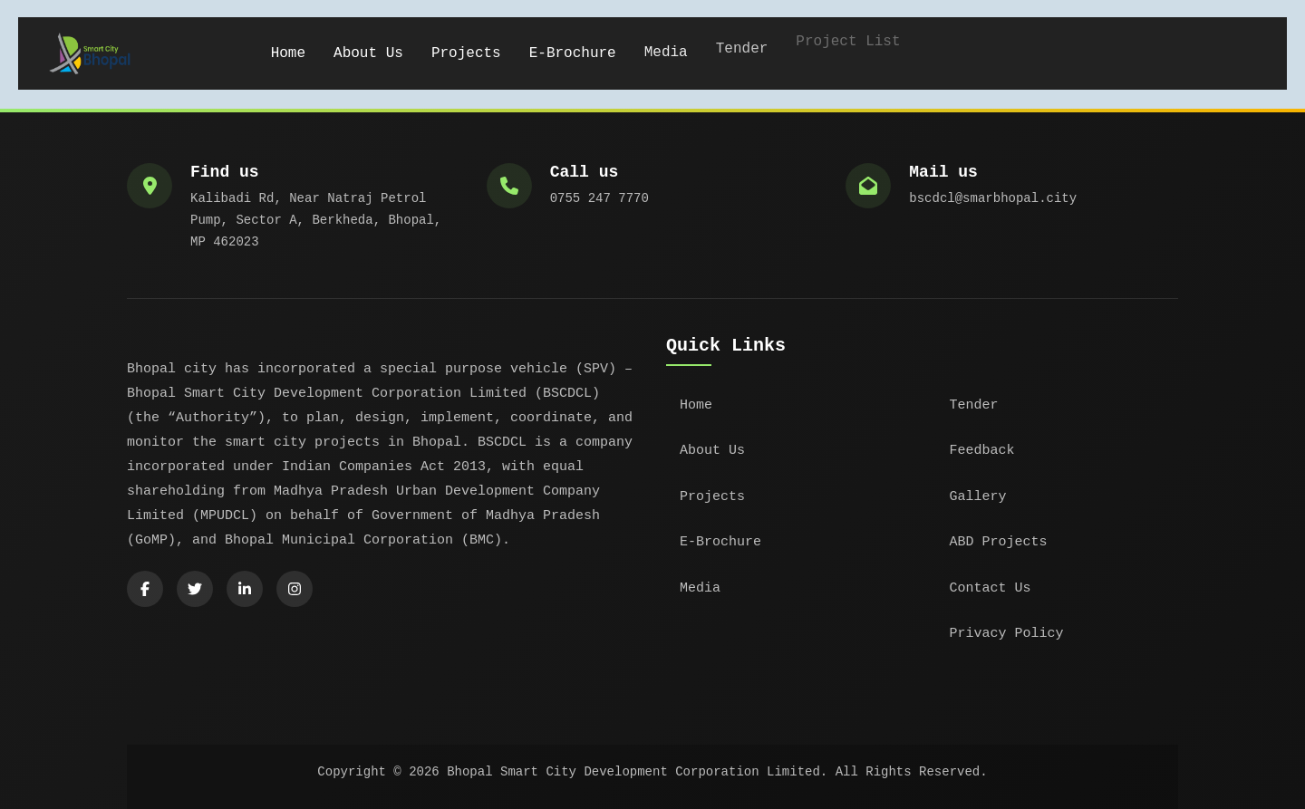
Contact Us (990, 588)
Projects (466, 51)
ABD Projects (999, 542)
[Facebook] (145, 589)
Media (666, 44)
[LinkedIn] (245, 589)
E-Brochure (572, 50)
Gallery (978, 497)
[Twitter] (195, 589)
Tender (974, 405)
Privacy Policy (1007, 633)
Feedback (982, 450)
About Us (368, 52)
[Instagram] (294, 589)
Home (288, 52)
